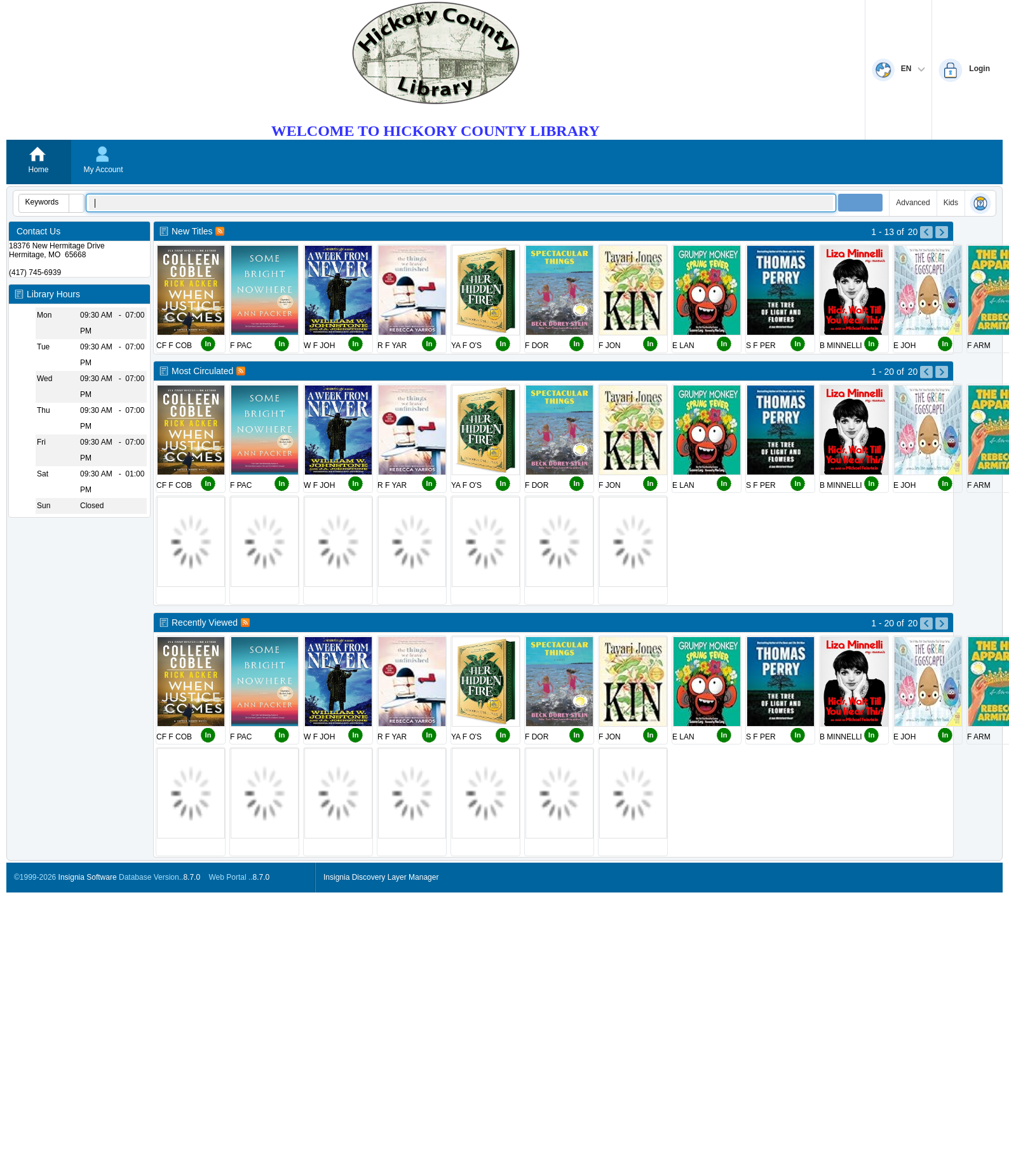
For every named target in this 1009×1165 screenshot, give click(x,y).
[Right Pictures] (930, 247)
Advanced (913, 202)
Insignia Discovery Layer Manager (380, 877)
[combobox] (44, 202)
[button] (76, 203)
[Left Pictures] (915, 247)
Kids (951, 202)
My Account (103, 169)
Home (38, 169)
